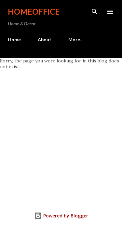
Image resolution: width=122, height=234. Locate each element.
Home (14, 39)
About (44, 39)
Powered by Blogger (61, 216)
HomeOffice (34, 11)
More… (76, 39)
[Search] (95, 12)
